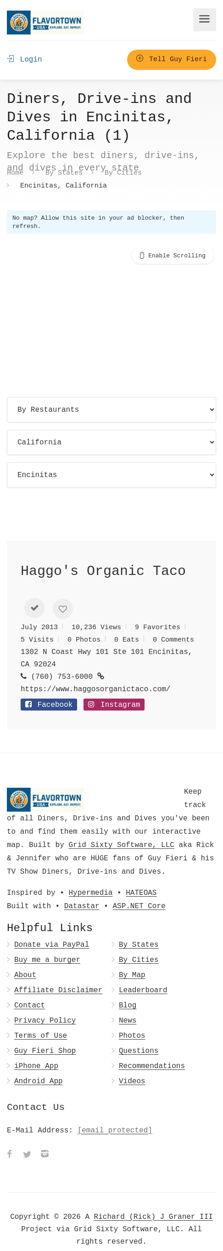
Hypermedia (90, 877)
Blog (127, 990)
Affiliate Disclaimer (58, 975)
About (25, 960)
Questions (138, 1036)
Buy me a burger (47, 945)
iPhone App (36, 1051)
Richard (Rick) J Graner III (153, 1201)
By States (64, 172)
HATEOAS (141, 877)
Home (15, 172)
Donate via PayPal (51, 929)
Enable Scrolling (177, 255)
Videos (132, 1066)
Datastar (82, 891)
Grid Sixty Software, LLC (121, 830)
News (127, 1005)
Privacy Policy (45, 1005)
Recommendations (152, 1051)
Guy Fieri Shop (45, 1036)
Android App (38, 1066)
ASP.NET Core (138, 891)
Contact (29, 990)
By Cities (123, 172)
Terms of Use (40, 1020)
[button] (34, 593)
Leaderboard (143, 975)
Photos (132, 1020)
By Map (132, 960)
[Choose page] (111, 409)
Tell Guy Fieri (171, 59)
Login (24, 60)
